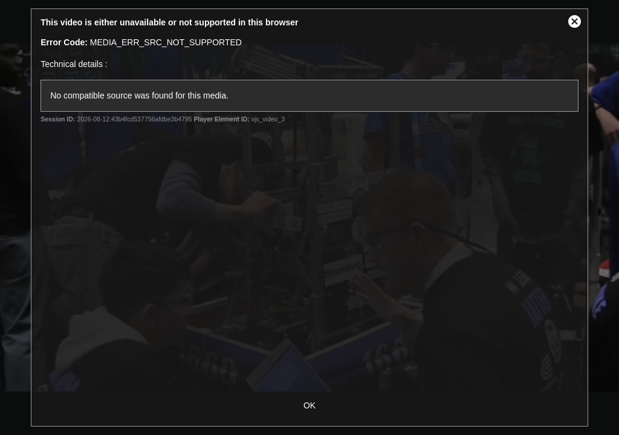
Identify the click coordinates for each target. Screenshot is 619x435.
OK (309, 405)
